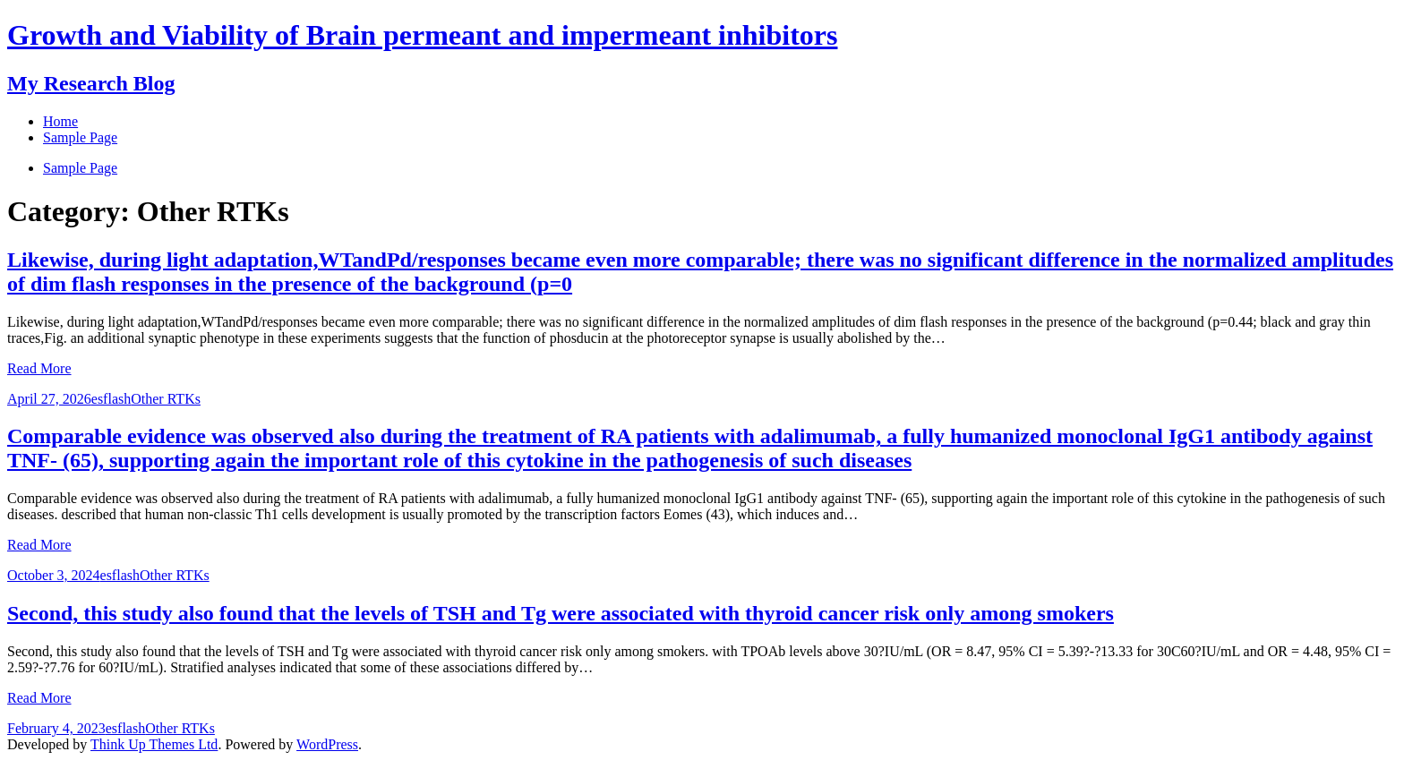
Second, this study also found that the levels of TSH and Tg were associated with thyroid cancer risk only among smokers (560, 613)
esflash (111, 398)
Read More (39, 368)
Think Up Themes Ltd (154, 744)
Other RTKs (166, 398)
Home (60, 121)
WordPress (327, 744)
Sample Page (80, 167)
